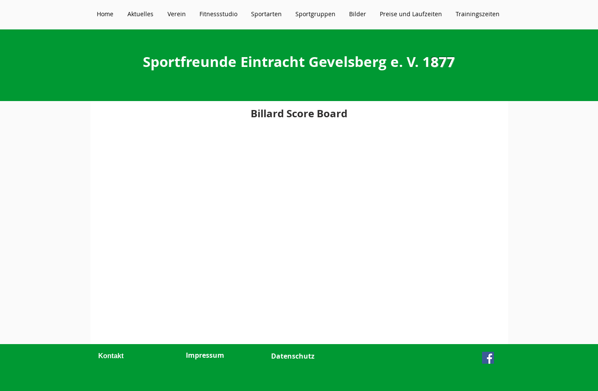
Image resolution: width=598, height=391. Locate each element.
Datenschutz (293, 356)
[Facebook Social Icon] (488, 358)
